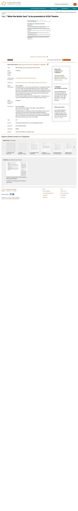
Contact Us (62, 197)
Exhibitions (65, 8)
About (75, 8)
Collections (53, 8)
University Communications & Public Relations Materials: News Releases (38, 12)
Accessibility (63, 195)
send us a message (58, 117)
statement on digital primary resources (60, 79)
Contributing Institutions (38, 8)
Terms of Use (63, 191)
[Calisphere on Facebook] (13, 194)
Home (44, 189)
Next (74, 147)
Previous (3, 147)
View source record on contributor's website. (32, 65)
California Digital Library (14, 199)
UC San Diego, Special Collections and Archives (11, 12)
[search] (75, 4)
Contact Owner (66, 59)
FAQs (61, 189)
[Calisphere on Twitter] (10, 194)
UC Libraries (17, 197)
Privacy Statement (64, 193)
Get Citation (10, 59)
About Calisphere (46, 191)
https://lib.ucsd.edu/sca (21, 109)
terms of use (61, 99)
